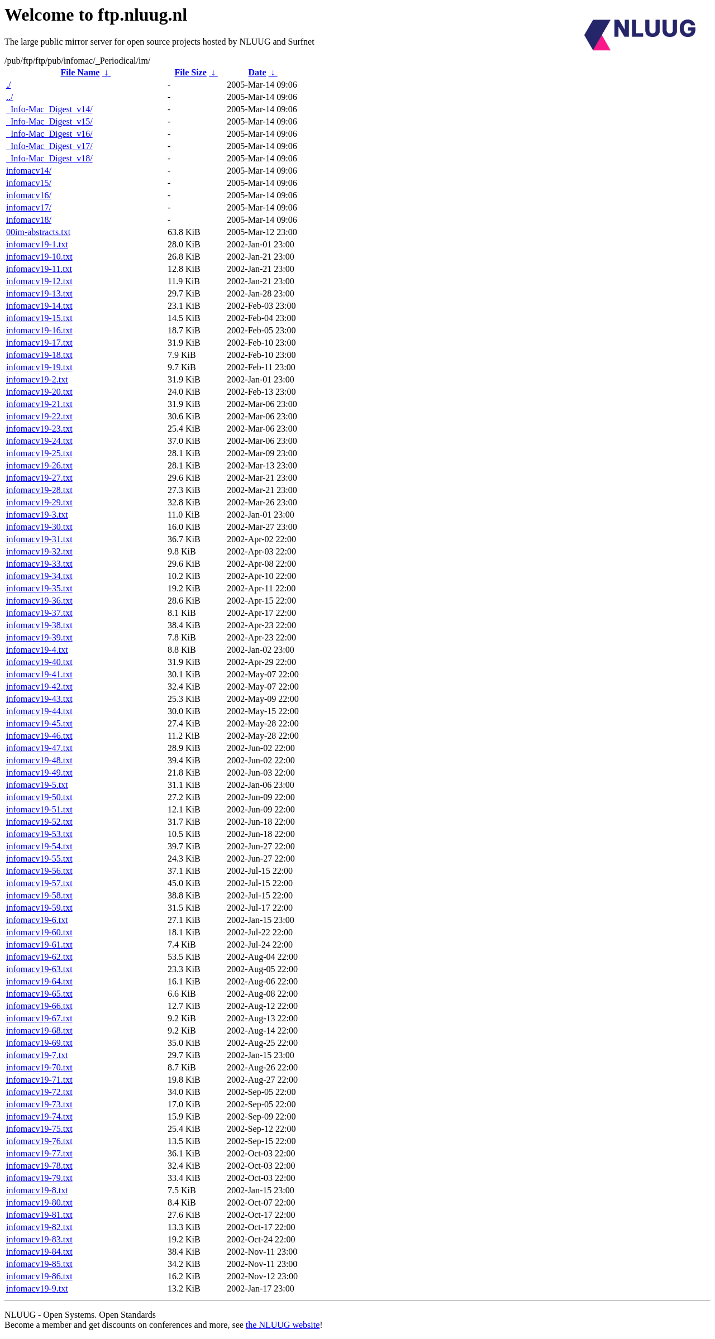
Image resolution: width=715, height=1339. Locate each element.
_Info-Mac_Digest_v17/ (49, 146)
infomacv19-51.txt (39, 809)
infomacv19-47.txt (39, 748)
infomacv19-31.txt (39, 539)
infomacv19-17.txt (39, 342)
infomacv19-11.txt (39, 269)
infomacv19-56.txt (39, 871)
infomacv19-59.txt (39, 907)
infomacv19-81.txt (39, 1215)
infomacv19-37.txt (39, 613)
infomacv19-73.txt (39, 1104)
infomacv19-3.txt (37, 514)
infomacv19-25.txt (39, 453)
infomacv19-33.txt (39, 563)
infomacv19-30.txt (39, 527)
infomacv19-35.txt (39, 588)
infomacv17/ (28, 207)
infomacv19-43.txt (39, 699)
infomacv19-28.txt (39, 490)
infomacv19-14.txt (39, 305)
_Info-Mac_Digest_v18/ (49, 158)
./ (8, 84)
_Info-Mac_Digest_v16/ (49, 133)
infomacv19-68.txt (39, 1030)
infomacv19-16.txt (39, 330)
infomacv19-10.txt (39, 256)
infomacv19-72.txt (39, 1092)
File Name (80, 72)
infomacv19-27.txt (39, 477)
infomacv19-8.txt (37, 1190)
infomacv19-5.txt (37, 785)
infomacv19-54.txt (39, 846)
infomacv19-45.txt (39, 723)
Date (257, 72)
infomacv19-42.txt (39, 686)
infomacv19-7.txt (37, 1055)
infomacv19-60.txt (39, 932)
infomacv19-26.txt (39, 465)
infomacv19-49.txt (39, 772)
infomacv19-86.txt (39, 1276)
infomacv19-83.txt (39, 1239)
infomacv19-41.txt (39, 674)
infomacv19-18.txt (39, 355)
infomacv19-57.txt (39, 883)
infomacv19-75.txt (39, 1129)
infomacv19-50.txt (39, 797)
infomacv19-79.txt (39, 1178)
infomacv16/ (28, 195)
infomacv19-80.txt (39, 1202)
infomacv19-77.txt (39, 1153)
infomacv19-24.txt (39, 441)
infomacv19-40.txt (39, 662)
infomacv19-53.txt (39, 834)
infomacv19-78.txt (39, 1165)
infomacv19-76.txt (39, 1141)
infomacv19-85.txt (39, 1264)
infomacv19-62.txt (39, 957)
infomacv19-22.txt (39, 416)
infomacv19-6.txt (37, 920)
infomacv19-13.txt (39, 293)
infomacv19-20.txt (39, 391)
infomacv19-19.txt (39, 367)
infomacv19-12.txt (39, 281)
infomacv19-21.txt (39, 404)
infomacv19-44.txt (39, 711)
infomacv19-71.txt (39, 1079)
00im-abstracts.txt (38, 232)
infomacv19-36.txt (39, 600)
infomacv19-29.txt (39, 502)
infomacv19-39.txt (39, 637)
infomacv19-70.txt (39, 1067)
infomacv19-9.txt (37, 1288)
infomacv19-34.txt (39, 576)
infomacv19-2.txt (37, 379)
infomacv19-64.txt (39, 981)
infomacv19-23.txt (39, 428)
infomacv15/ (28, 183)
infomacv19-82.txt (39, 1227)
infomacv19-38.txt (39, 625)
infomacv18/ (28, 219)
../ (9, 97)
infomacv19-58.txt (39, 895)
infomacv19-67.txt (39, 1018)
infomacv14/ (28, 170)
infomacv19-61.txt (39, 944)
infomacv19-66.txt (39, 1006)
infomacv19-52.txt (39, 821)
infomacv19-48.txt (39, 760)
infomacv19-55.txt (39, 858)
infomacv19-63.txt (39, 969)
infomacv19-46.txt (39, 735)
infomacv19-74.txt (39, 1116)
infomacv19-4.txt (37, 649)
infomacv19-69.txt (39, 1043)
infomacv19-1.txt (37, 244)
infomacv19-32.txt (39, 551)
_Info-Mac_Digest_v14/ (49, 109)
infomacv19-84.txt (39, 1251)
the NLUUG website (283, 1325)
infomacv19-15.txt (39, 318)
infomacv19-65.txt (39, 993)
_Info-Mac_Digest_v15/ (49, 121)
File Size (190, 72)
